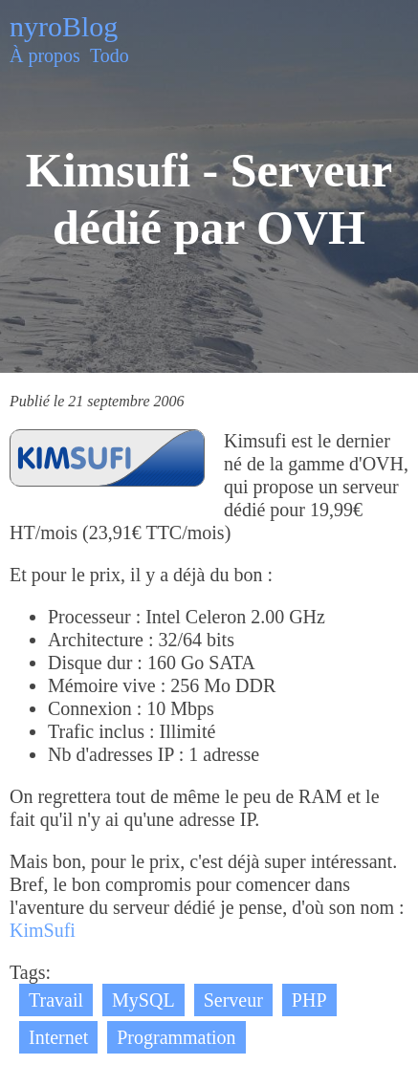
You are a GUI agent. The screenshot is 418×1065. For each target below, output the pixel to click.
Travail (56, 1000)
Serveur (233, 1000)
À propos (45, 55)
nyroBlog (64, 26)
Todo (109, 55)
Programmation (176, 1037)
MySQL (143, 1000)
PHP (309, 1000)
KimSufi (43, 930)
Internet (58, 1037)
